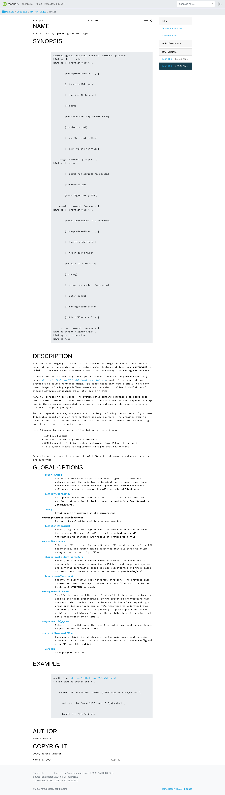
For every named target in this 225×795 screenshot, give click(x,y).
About (39, 4)
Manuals (8, 11)
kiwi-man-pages (38, 11)
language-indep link (172, 28)
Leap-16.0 (167, 59)
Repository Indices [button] (54, 4)
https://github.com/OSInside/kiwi (93, 678)
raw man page (169, 35)
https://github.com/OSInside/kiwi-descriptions (73, 380)
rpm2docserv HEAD (172, 789)
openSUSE (27, 4)
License (188, 789)
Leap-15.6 (22, 11)
